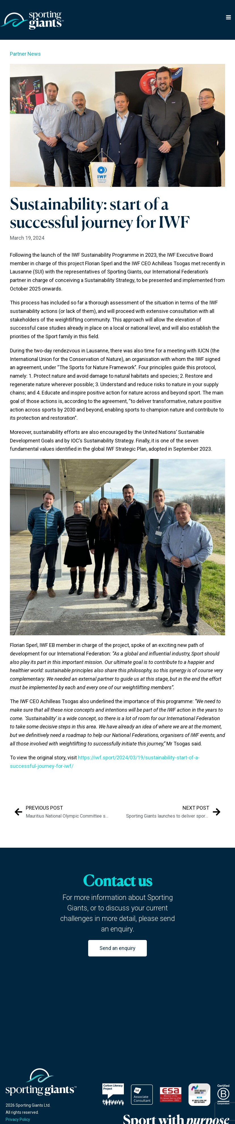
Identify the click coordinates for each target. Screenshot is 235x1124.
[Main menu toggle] (228, 17)
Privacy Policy (18, 1119)
